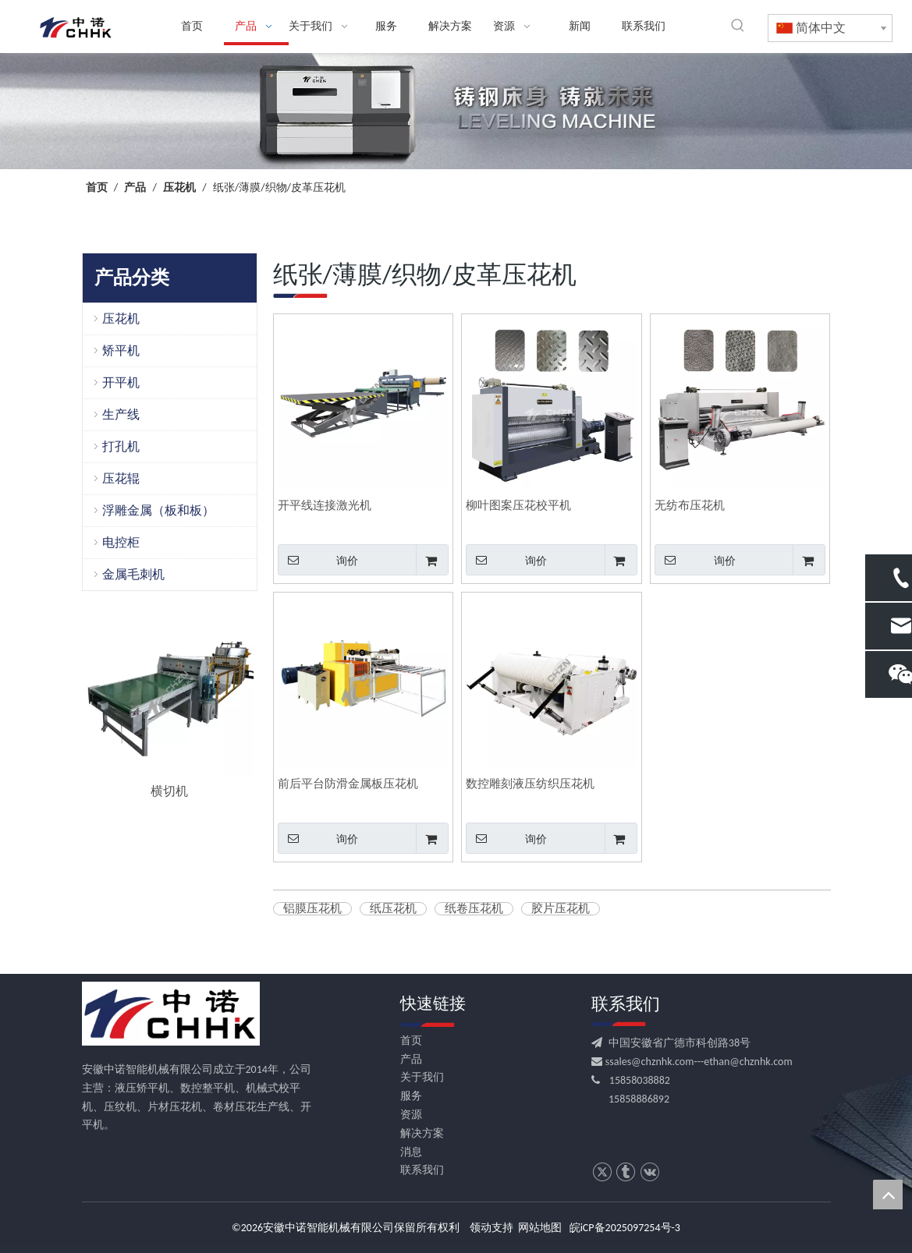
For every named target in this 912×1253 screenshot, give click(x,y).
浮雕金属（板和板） (158, 510)
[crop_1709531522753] (456, 111)
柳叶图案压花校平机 (518, 505)
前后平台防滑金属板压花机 (348, 784)
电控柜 (121, 542)
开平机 (121, 382)
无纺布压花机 (690, 505)
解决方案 (422, 1133)
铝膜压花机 (312, 908)
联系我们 (422, 1170)
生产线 (121, 414)
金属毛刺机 (133, 574)
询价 (318, 559)
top (888, 1194)
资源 (411, 1114)
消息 (411, 1152)
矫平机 (121, 350)
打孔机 (121, 446)
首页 (411, 1040)
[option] (170, 706)
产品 (411, 1059)
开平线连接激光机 (324, 505)
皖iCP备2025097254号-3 (625, 1227)
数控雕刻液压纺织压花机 (530, 784)
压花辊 (121, 478)
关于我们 (422, 1077)
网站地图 (540, 1227)
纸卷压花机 (474, 908)
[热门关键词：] (738, 26)
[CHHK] (171, 1014)
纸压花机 (393, 908)
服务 (411, 1096)
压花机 (121, 318)
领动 (480, 1227)
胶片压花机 (560, 908)
